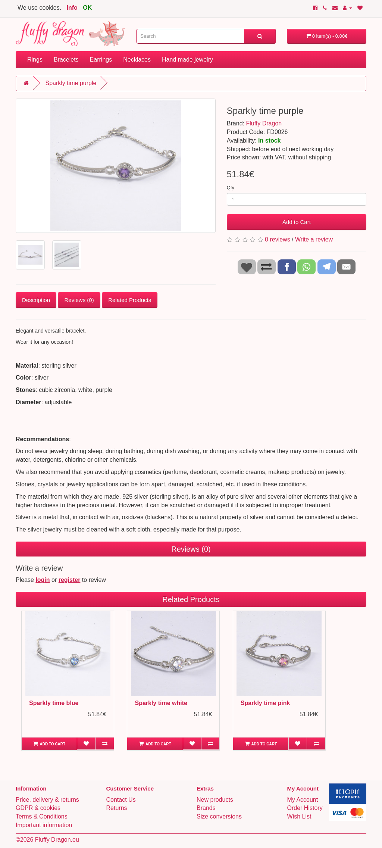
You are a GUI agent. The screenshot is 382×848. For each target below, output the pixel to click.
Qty (230, 187)
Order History (305, 808)
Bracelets (66, 59)
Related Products (129, 300)
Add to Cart (296, 222)
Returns (116, 808)
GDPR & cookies (38, 808)
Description (36, 300)
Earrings (101, 59)
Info (72, 7)
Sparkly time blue (54, 703)
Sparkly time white (161, 703)
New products (215, 799)
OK (87, 7)
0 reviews (277, 239)
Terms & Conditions (42, 816)
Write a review (314, 239)
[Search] (260, 36)
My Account (302, 799)
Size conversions (219, 816)
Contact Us (121, 799)
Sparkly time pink (265, 703)
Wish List (299, 816)
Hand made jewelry (187, 59)
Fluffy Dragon (264, 123)
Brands (206, 808)
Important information (44, 825)
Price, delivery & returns (47, 799)
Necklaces (137, 59)
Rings (35, 59)
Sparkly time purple (70, 83)
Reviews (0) (79, 300)
